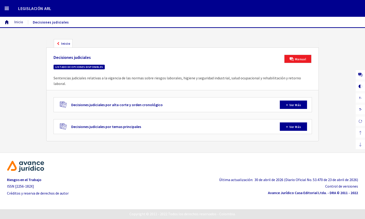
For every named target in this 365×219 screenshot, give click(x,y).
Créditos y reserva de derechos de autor (38, 193)
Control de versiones (341, 186)
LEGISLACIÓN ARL (34, 8)
